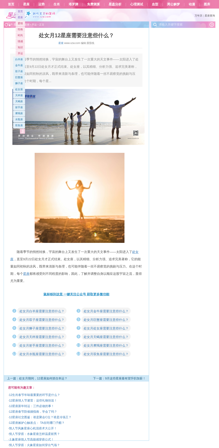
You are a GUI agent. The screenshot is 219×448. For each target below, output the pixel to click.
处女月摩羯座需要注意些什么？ (106, 345)
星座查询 (210, 15)
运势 (41, 4)
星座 (26, 4)
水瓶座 (19, 119)
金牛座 (19, 65)
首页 (11, 4)
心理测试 (136, 4)
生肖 (56, 4)
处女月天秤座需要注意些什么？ (41, 337)
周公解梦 (173, 4)
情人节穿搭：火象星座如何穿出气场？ (34, 445)
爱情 (20, 23)
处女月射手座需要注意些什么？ (41, 345)
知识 (20, 47)
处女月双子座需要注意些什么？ (41, 320)
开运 (20, 53)
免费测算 (93, 4)
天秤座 (19, 95)
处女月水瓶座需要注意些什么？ (41, 354)
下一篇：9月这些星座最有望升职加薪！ (119, 378)
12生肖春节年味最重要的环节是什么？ (34, 395)
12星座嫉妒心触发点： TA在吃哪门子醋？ (37, 422)
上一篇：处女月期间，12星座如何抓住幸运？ (37, 378)
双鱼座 (19, 125)
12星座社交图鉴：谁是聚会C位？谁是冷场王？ (40, 417)
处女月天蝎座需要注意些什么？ (106, 337)
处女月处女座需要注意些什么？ (106, 328)
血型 (155, 4)
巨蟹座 (19, 77)
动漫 (192, 4)
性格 (20, 29)
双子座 (19, 71)
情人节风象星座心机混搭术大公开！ (33, 428)
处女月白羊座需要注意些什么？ (41, 311)
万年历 (198, 15)
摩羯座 (19, 113)
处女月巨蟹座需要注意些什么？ (106, 320)
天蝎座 (19, 101)
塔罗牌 (73, 4)
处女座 (19, 89)
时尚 (20, 35)
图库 (207, 4)
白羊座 (19, 59)
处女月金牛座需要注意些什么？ (106, 311)
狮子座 (19, 83)
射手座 (19, 107)
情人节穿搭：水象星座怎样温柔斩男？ (34, 434)
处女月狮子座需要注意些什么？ (41, 328)
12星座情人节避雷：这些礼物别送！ (33, 400)
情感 (20, 41)
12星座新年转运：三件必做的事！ (31, 406)
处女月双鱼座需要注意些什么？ (106, 354)
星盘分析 (115, 4)
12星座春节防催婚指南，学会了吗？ (33, 411)
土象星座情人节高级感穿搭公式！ (31, 439)
